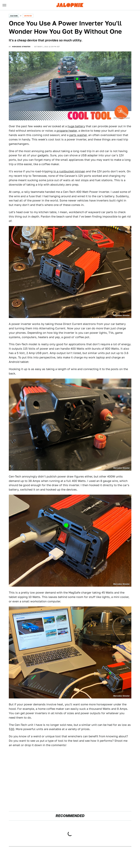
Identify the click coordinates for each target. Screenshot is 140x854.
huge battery (76, 126)
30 (12, 729)
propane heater (67, 130)
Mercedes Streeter (21, 46)
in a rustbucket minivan (69, 171)
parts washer (78, 135)
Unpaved (28, 16)
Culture (14, 16)
